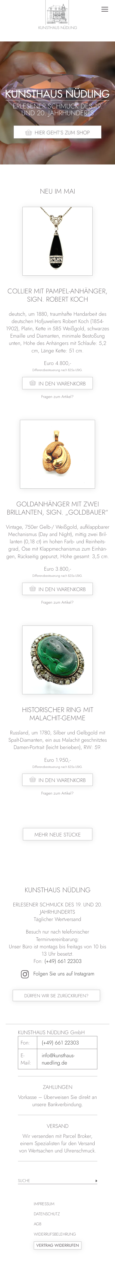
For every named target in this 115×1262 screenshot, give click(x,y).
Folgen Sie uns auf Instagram (57, 973)
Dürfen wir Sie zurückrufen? (56, 996)
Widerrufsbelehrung (55, 1234)
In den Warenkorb (62, 383)
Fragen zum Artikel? (57, 396)
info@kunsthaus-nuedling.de (58, 1059)
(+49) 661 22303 (63, 961)
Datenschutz (47, 1214)
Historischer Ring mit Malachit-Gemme (57, 714)
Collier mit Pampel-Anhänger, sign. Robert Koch (57, 295)
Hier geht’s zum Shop (62, 132)
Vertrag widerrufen (57, 1245)
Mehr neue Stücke (57, 835)
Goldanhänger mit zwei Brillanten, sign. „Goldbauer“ (57, 508)
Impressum (44, 1204)
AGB (37, 1224)
